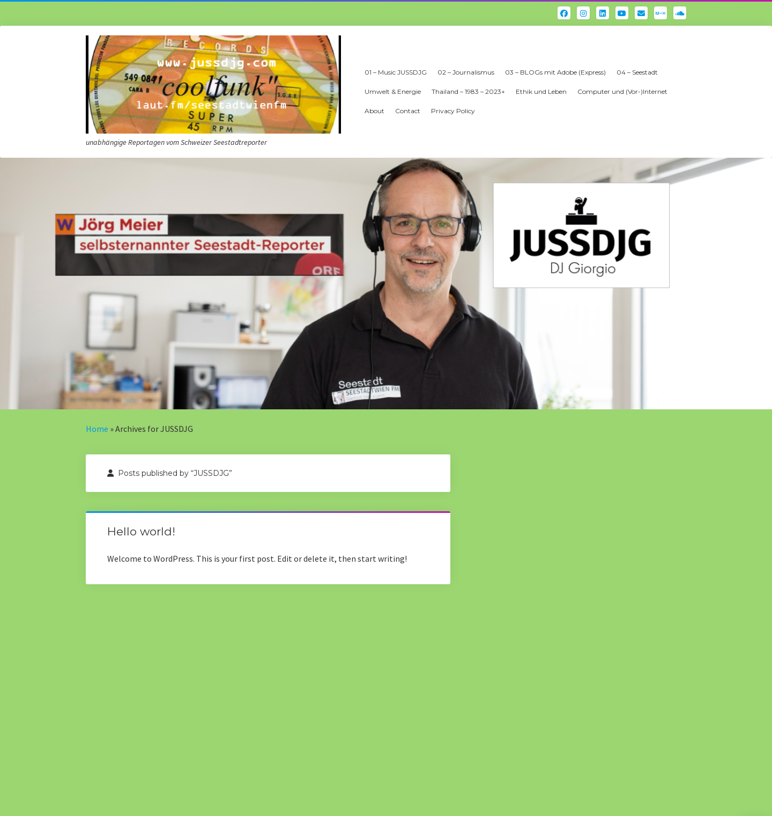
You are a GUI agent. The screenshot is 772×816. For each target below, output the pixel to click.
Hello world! (141, 531)
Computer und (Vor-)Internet (622, 91)
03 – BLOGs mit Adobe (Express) (555, 72)
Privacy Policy (453, 111)
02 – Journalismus (465, 72)
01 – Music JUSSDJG (396, 72)
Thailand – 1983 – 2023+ (468, 91)
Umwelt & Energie (393, 91)
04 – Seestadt (637, 72)
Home (97, 428)
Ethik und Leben (541, 91)
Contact (407, 111)
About (374, 111)
